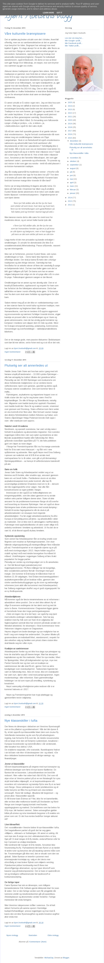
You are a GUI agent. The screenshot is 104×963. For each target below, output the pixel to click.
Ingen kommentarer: (13, 352)
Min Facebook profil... (73, 43)
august (73, 168)
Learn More (48, 13)
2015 (70, 138)
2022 (70, 113)
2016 (70, 134)
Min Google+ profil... (73, 41)
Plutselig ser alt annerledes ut (26, 365)
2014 (70, 198)
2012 (70, 205)
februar (73, 190)
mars (72, 186)
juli (71, 172)
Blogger (66, 958)
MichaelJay (48, 958)
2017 (70, 131)
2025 (70, 102)
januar (73, 193)
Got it (59, 13)
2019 (70, 124)
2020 (70, 120)
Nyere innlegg (12, 935)
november (74, 158)
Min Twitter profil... (72, 46)
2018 (70, 127)
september (74, 165)
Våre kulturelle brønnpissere (25, 33)
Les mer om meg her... (74, 38)
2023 (70, 109)
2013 (70, 201)
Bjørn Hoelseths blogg (38, 16)
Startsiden (33, 935)
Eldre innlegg (53, 935)
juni (71, 175)
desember (74, 141)
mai (71, 179)
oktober (73, 161)
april (72, 183)
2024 (70, 106)
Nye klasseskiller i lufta (21, 720)
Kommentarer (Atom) (37, 942)
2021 (70, 117)
